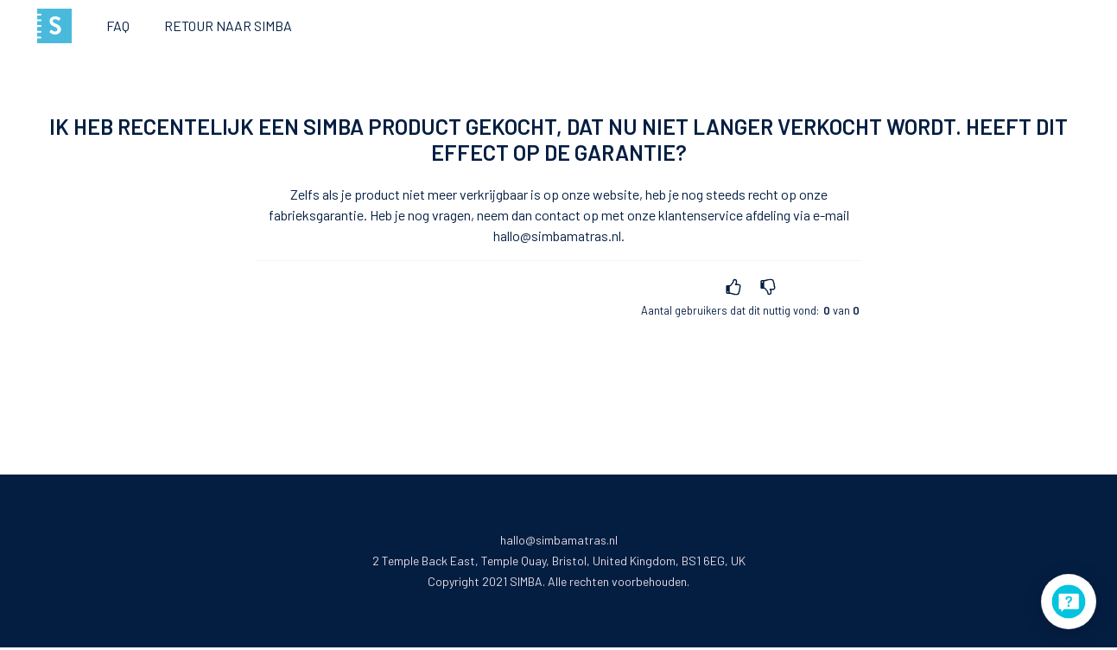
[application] (1068, 601)
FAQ (118, 25)
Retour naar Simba (228, 25)
